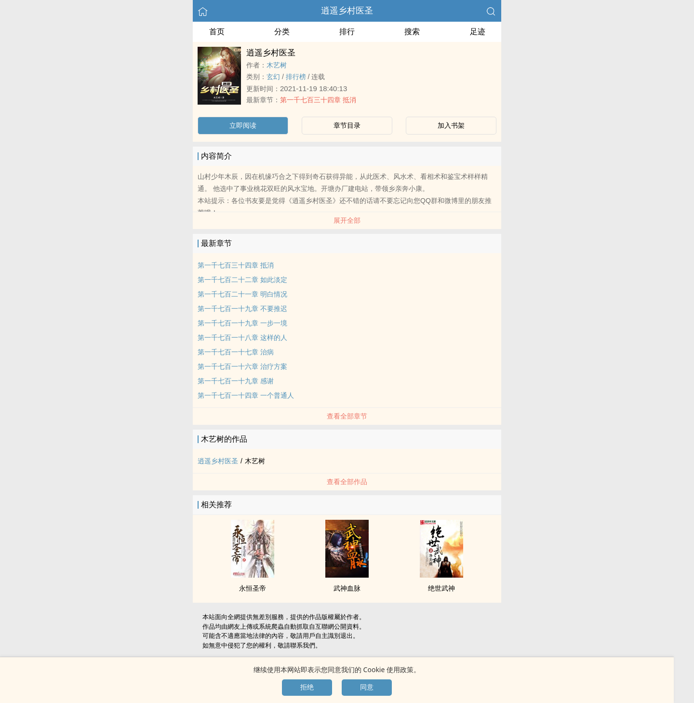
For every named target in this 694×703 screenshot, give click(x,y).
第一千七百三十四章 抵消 (318, 100)
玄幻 (273, 77)
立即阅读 (242, 125)
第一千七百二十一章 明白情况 (242, 294)
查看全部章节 (347, 416)
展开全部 (347, 220)
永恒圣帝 (252, 588)
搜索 (412, 31)
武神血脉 (347, 588)
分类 (282, 31)
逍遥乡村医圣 (347, 10)
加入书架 (451, 125)
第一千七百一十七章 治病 (236, 352)
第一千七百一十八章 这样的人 (242, 337)
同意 (367, 687)
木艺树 (277, 65)
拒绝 (307, 687)
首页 (217, 31)
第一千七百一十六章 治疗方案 (242, 366)
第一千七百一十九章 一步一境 (242, 323)
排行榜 (296, 77)
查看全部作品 (347, 482)
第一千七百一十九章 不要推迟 (242, 308)
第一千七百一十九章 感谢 (236, 381)
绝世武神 (441, 588)
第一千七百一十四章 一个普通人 (246, 395)
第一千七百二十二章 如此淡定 (242, 280)
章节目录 (347, 125)
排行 (347, 31)
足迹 (477, 31)
